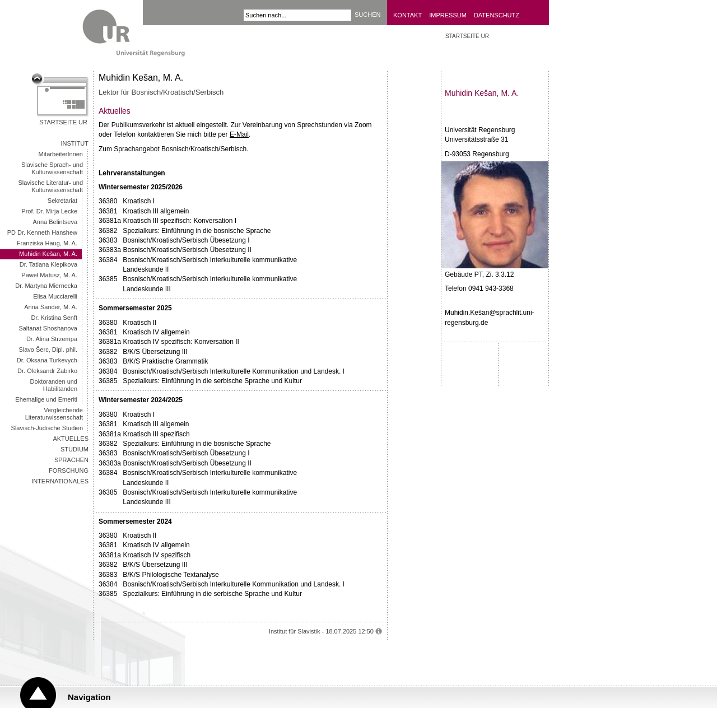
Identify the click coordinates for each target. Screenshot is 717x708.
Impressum (448, 15)
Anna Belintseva (55, 221)
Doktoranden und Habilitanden (53, 385)
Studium (74, 449)
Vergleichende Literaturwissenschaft (54, 414)
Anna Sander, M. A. (50, 307)
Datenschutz (496, 15)
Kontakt (407, 15)
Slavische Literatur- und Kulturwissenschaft (50, 186)
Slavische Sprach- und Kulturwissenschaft (52, 168)
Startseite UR (63, 122)
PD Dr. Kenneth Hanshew (42, 232)
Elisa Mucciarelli (55, 296)
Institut (75, 143)
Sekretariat (62, 200)
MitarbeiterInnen (61, 154)
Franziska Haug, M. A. (47, 243)
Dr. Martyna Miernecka (46, 285)
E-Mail (239, 134)
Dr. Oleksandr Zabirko (47, 370)
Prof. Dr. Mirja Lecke (49, 211)
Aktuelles (71, 438)
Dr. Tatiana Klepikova (48, 264)
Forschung (69, 470)
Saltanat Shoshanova (47, 328)
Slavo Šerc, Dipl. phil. (47, 349)
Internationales (60, 481)
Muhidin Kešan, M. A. (48, 253)
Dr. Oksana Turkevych (47, 360)
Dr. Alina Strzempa (51, 339)
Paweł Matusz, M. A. (49, 275)
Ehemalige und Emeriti (46, 399)
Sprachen (71, 460)
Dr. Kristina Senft (54, 317)
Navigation (89, 697)
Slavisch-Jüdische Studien (47, 428)
